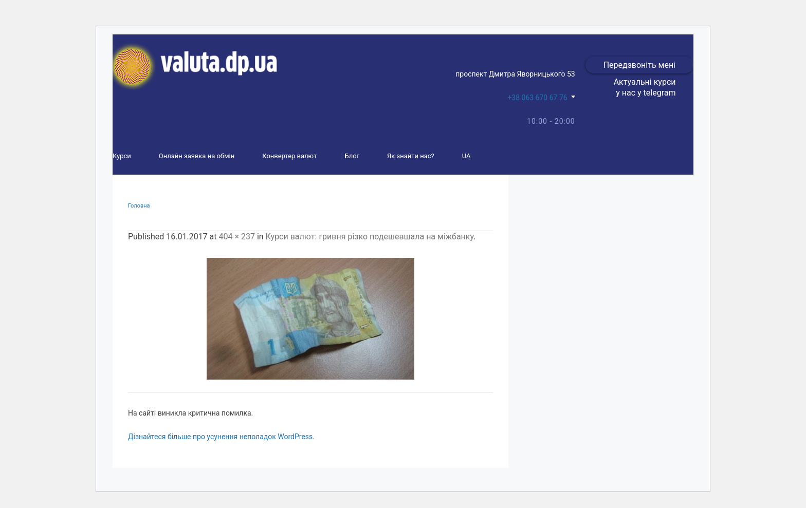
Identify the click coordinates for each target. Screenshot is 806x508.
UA (466, 156)
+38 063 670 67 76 (537, 97)
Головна (139, 205)
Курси (122, 156)
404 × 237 (236, 236)
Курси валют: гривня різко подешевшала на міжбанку (370, 236)
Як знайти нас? (410, 156)
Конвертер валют (289, 156)
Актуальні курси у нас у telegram (645, 87)
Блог (351, 156)
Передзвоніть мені (639, 65)
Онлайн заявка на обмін (196, 156)
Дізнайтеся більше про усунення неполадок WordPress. (221, 436)
